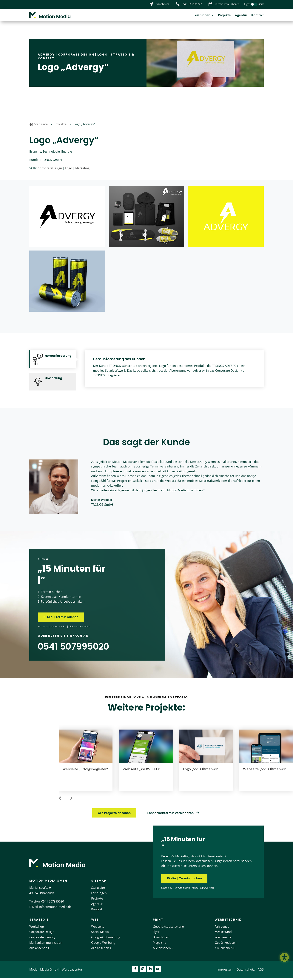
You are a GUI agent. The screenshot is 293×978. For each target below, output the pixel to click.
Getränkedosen (226, 943)
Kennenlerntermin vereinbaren (170, 813)
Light (247, 4)
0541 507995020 (52, 901)
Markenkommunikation (45, 943)
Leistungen (202, 15)
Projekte (224, 15)
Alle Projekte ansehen (114, 813)
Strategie (38, 920)
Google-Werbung (103, 943)
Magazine (159, 943)
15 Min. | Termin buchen (60, 617)
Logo (102, 54)
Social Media (100, 932)
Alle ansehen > (39, 948)
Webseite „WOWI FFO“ (141, 769)
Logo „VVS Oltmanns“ (200, 769)
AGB (261, 969)
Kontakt (257, 15)
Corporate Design (76, 54)
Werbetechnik (228, 920)
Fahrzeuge (222, 927)
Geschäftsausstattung (168, 927)
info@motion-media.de (55, 907)
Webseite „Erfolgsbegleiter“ (85, 769)
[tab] (52, 359)
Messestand (223, 932)
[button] (60, 798)
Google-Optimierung (105, 937)
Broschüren (161, 937)
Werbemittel (223, 937)
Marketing (82, 168)
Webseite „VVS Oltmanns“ (264, 769)
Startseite (98, 888)
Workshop (36, 927)
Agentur (241, 15)
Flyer (156, 932)
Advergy (46, 54)
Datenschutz (246, 969)
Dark (261, 4)
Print (158, 920)
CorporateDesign (50, 168)
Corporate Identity (42, 937)
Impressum (226, 969)
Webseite (97, 927)
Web (95, 920)
